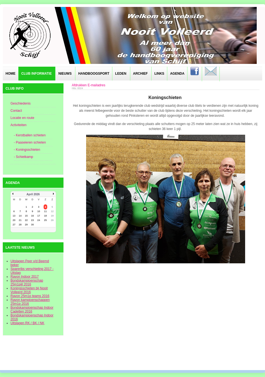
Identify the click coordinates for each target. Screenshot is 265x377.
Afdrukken (79, 85)
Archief (140, 74)
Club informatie (36, 74)
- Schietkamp (23, 157)
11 (45, 211)
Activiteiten (18, 125)
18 (45, 215)
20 (14, 220)
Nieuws (64, 74)
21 (20, 220)
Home (10, 74)
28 (20, 224)
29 (26, 224)
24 (38, 220)
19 (52, 215)
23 (32, 220)
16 (32, 215)
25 (45, 220)
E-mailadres (96, 85)
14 (20, 215)
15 (26, 215)
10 (38, 211)
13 (14, 215)
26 (52, 220)
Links (159, 74)
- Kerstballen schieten (30, 135)
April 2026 (33, 194)
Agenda (177, 74)
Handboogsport (93, 74)
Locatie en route (22, 118)
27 (14, 224)
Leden (120, 74)
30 (32, 224)
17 (38, 215)
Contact (16, 111)
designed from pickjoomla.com (132, 355)
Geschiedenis (20, 103)
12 (52, 211)
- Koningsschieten (27, 150)
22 (26, 220)
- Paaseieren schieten (30, 142)
